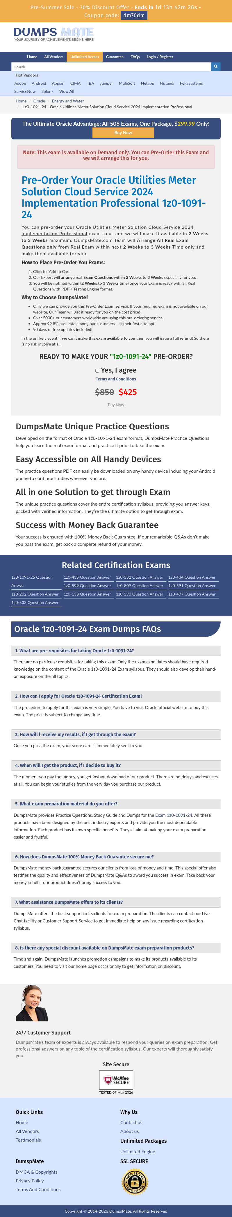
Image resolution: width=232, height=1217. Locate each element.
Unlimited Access (84, 56)
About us (129, 1131)
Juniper (106, 83)
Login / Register (160, 56)
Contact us (131, 1122)
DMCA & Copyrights (37, 1172)
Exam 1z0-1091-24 (173, 815)
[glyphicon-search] (216, 66)
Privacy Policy (30, 1180)
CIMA (75, 83)
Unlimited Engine (137, 1151)
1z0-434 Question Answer (191, 577)
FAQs (135, 56)
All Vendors (53, 56)
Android (39, 83)
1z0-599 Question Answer (87, 585)
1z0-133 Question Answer (87, 593)
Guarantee (115, 56)
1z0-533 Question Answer (34, 602)
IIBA (90, 83)
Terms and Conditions (116, 379)
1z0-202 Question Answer (34, 593)
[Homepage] (7, 57)
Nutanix (167, 83)
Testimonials (28, 1139)
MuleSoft (127, 83)
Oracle (39, 100)
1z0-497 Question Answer (191, 593)
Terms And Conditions (38, 1189)
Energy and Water (68, 100)
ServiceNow (25, 91)
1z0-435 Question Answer (87, 577)
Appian (58, 83)
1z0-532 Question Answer (139, 577)
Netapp (147, 83)
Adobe (20, 83)
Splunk (47, 91)
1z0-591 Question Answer (191, 585)
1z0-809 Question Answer (139, 585)
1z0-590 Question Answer (139, 593)
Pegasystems (191, 83)
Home (32, 56)
